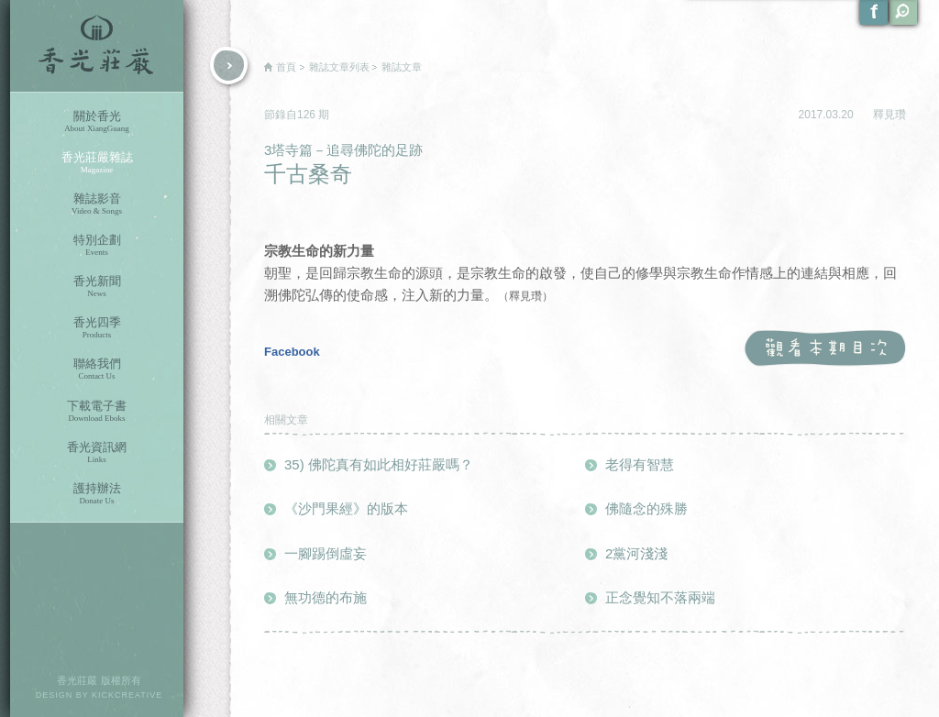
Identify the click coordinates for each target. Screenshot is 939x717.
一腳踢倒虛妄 (325, 553)
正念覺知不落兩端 (660, 597)
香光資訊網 (96, 452)
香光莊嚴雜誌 (96, 162)
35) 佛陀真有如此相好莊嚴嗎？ (378, 464)
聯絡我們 (96, 369)
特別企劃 (96, 245)
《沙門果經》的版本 (346, 508)
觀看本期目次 (825, 349)
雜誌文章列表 (339, 66)
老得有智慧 (639, 464)
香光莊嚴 (96, 46)
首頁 (286, 66)
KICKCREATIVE (127, 695)
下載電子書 (96, 411)
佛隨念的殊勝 (646, 508)
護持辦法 (96, 493)
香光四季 (96, 327)
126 (307, 114)
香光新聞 (96, 286)
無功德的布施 (325, 597)
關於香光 (96, 121)
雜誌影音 (96, 204)
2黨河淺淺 (636, 553)
